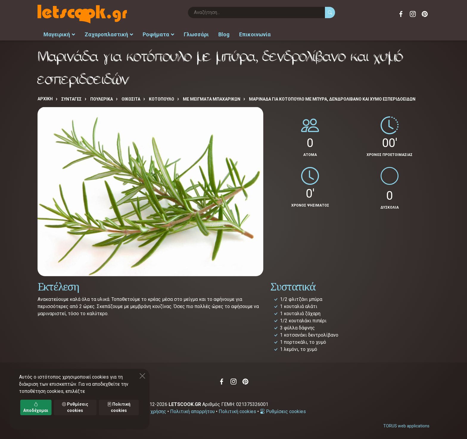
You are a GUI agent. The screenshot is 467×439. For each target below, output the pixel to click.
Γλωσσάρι (196, 34)
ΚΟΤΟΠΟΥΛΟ (161, 99)
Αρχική (45, 98)
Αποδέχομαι (35, 407)
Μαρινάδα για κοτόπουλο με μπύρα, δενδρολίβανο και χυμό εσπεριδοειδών (332, 99)
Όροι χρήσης (152, 411)
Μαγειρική (59, 34)
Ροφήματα (158, 34)
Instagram (413, 14)
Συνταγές (71, 99)
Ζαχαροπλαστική (109, 34)
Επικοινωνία (255, 34)
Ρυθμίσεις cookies (283, 411)
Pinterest (424, 14)
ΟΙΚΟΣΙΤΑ (131, 99)
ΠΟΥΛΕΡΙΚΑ (101, 99)
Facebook (401, 14)
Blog (224, 34)
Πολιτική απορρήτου (192, 411)
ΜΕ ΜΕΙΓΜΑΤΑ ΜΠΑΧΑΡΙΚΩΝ (211, 99)
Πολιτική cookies (237, 411)
